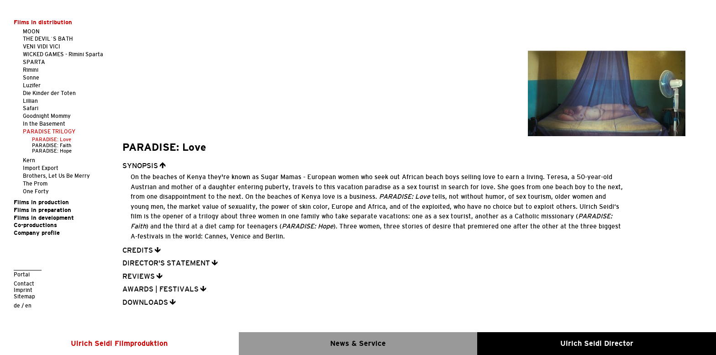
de (17, 305)
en (28, 305)
